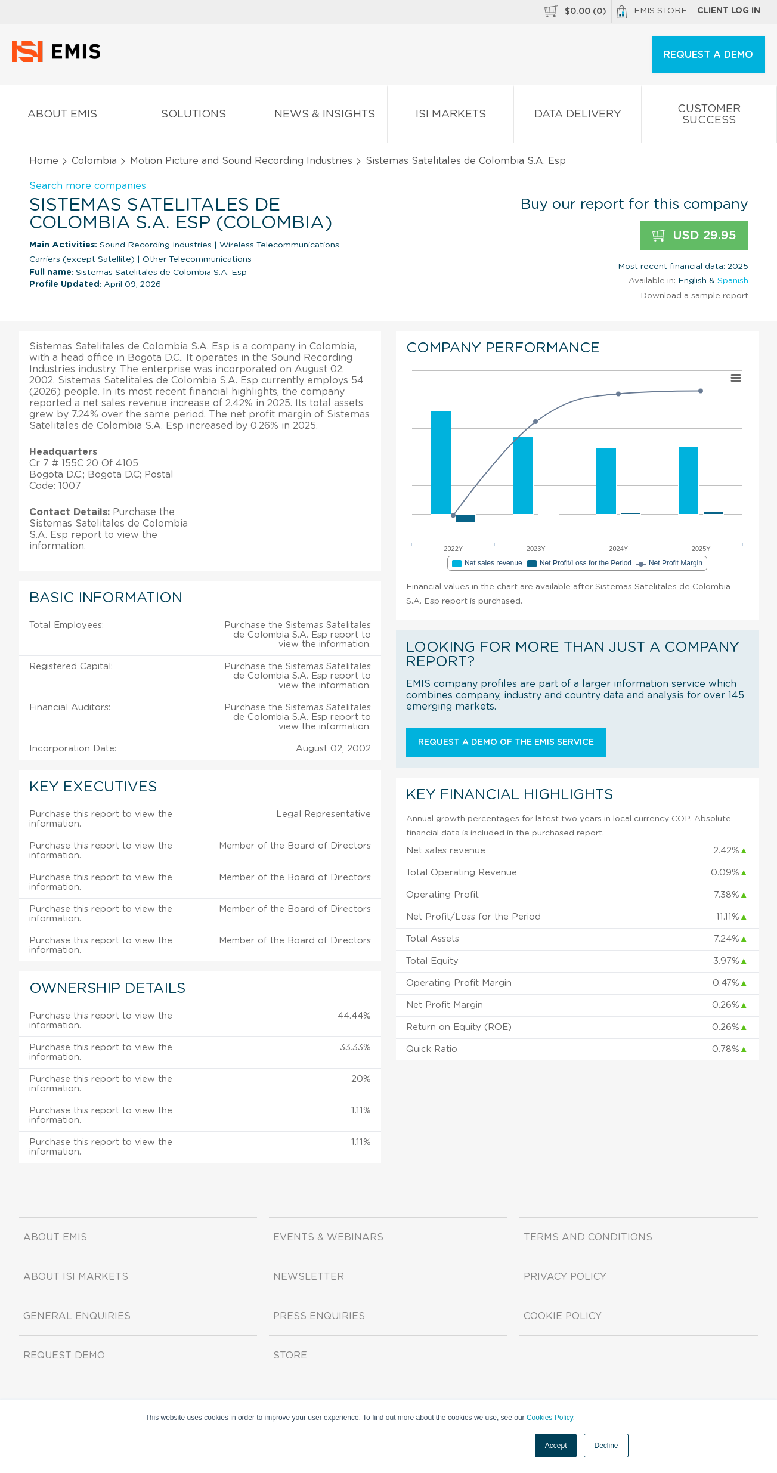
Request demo (64, 1355)
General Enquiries (77, 1316)
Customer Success (709, 117)
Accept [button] (556, 1445)
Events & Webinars (328, 1237)
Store (290, 1355)
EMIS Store (652, 11)
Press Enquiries (319, 1316)
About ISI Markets (75, 1277)
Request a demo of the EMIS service (506, 742)
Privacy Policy (565, 1277)
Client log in (728, 11)
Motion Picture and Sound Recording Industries (241, 161)
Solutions (193, 116)
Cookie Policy (563, 1316)
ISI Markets (451, 116)
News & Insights (324, 116)
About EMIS (62, 116)
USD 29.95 (694, 236)
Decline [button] (606, 1445)
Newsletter (308, 1277)
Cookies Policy (550, 1417)
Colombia (94, 161)
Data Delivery (577, 116)
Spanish (732, 281)
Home (43, 161)
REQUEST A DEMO (708, 55)
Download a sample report (694, 296)
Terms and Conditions (588, 1237)
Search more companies (87, 186)
